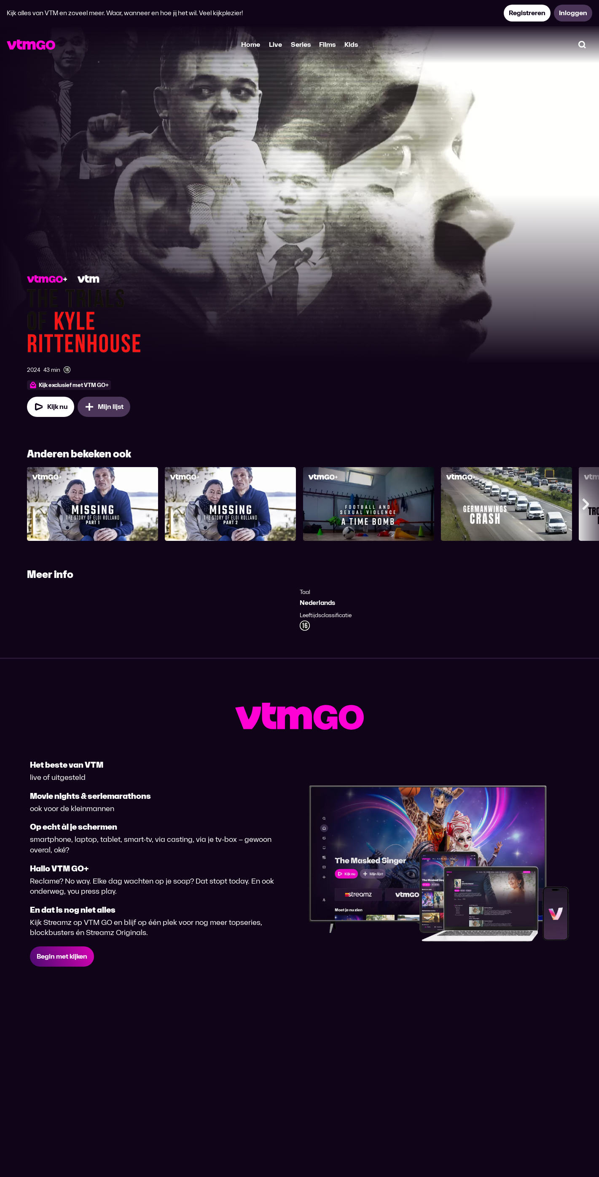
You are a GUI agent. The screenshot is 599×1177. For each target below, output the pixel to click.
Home (250, 44)
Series (301, 44)
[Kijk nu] (50, 407)
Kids (351, 44)
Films (327, 44)
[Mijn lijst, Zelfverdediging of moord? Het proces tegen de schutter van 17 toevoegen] (104, 407)
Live (275, 44)
